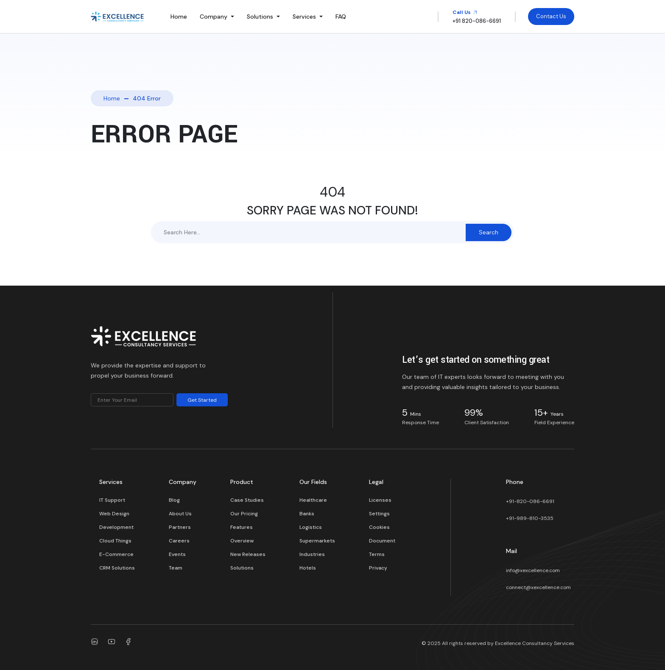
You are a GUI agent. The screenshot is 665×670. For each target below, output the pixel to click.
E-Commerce (116, 554)
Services (304, 16)
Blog (174, 500)
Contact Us (551, 16)
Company (213, 16)
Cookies (379, 527)
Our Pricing (244, 513)
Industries (312, 554)
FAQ (340, 16)
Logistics (310, 527)
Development (116, 527)
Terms (377, 554)
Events (177, 554)
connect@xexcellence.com (538, 587)
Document (382, 540)
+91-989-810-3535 (529, 518)
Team (175, 567)
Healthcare (313, 500)
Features (241, 527)
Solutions (260, 16)
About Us (180, 513)
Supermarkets (317, 540)
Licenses (380, 500)
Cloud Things (115, 540)
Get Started (202, 400)
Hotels (307, 567)
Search (488, 232)
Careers (179, 540)
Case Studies (247, 500)
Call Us (465, 12)
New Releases (247, 554)
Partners (180, 527)
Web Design (114, 513)
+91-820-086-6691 (530, 501)
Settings (379, 513)
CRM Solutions (117, 567)
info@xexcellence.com (533, 570)
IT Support (112, 500)
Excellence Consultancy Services (534, 643)
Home (178, 16)
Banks (306, 513)
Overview (242, 540)
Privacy (378, 567)
